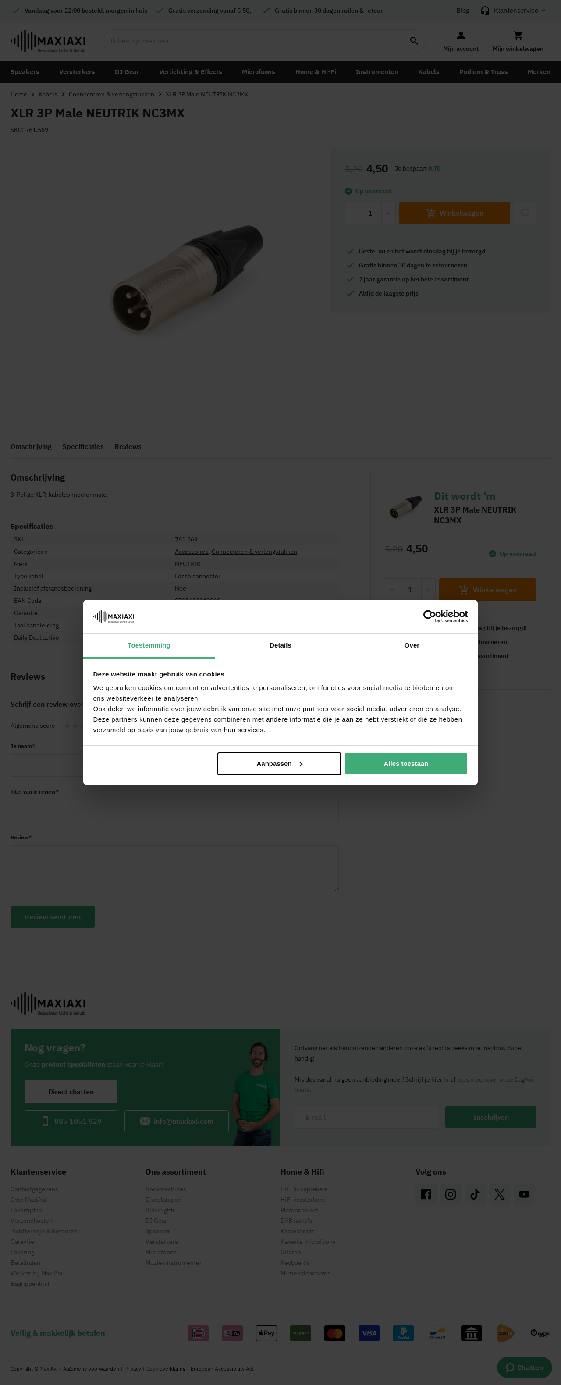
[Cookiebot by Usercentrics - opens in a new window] (429, 616)
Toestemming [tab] (149, 645)
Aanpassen (279, 763)
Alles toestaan (406, 763)
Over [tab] (412, 645)
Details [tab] (280, 645)
